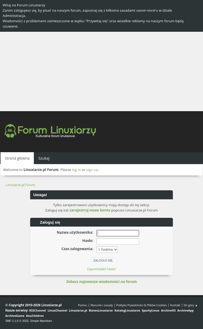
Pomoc (82, 305)
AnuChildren (35, 316)
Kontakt (175, 305)
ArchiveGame (14, 316)
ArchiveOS (168, 310)
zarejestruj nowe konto (90, 210)
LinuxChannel (57, 310)
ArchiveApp (185, 310)
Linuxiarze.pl (78, 310)
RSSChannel (37, 310)
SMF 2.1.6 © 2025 (17, 320)
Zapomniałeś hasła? (101, 269)
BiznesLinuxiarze (101, 310)
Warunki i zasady (102, 305)
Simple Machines (41, 320)
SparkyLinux (150, 310)
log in (76, 169)
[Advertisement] (101, 71)
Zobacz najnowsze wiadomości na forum (101, 281)
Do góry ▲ (191, 305)
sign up (92, 169)
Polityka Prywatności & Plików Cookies (141, 305)
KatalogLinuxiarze (127, 310)
